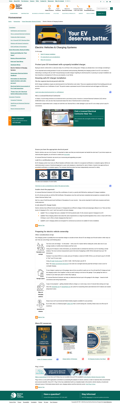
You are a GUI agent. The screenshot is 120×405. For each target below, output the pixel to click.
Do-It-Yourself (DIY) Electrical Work (20, 41)
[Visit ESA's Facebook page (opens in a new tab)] (100, 1)
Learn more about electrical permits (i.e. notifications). (49, 93)
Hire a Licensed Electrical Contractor (20, 35)
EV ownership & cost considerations (50, 58)
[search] (103, 8)
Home (10, 1)
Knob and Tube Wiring (17, 62)
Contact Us (43, 1)
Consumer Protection (14, 98)
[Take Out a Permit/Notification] (89, 6)
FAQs (37, 1)
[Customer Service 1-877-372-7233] (78, 6)
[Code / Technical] (58, 6)
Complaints (34, 403)
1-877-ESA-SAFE (16, 123)
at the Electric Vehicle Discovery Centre (94, 378)
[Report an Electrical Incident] (67, 6)
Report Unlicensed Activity (18, 109)
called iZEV (70, 304)
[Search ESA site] (111, 8)
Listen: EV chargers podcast (44, 360)
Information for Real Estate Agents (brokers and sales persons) (18, 82)
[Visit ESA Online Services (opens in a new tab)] (49, 6)
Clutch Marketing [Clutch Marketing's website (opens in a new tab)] (107, 403)
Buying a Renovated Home (18, 59)
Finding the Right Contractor (18, 38)
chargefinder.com (65, 287)
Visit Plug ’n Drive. (91, 385)
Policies (40, 403)
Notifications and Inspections (18, 31)
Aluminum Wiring (15, 65)
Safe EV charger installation (48, 55)
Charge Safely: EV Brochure (70, 360)
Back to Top (41, 226)
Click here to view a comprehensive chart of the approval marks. (52, 187)
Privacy (19, 403)
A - (66, 1)
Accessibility (26, 403)
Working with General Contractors (19, 44)
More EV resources (46, 60)
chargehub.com (56, 287)
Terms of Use (12, 403)
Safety (81, 14)
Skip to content (59, 1)
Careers (32, 1)
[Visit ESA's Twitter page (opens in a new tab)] (103, 1)
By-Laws (46, 403)
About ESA (17, 1)
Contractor (25, 14)
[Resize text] (69, 1)
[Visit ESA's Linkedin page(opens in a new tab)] (107, 1)
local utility (67, 155)
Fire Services (24, 1)
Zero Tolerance (53, 403)
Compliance (12, 28)
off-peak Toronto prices (56, 262)
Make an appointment (41, 378)
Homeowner (14, 14)
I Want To (101, 14)
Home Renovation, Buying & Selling (31, 22)
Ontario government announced (60, 264)
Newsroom (51, 1)
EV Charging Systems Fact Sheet (97, 360)
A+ (68, 1)
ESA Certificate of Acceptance (19, 47)
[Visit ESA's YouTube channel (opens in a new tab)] (110, 1)
